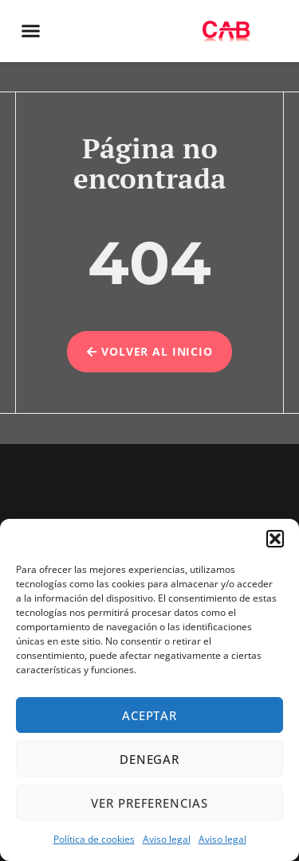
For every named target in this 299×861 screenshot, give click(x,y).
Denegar (149, 759)
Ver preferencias (149, 803)
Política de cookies (94, 839)
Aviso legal (167, 839)
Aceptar (149, 715)
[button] (275, 539)
